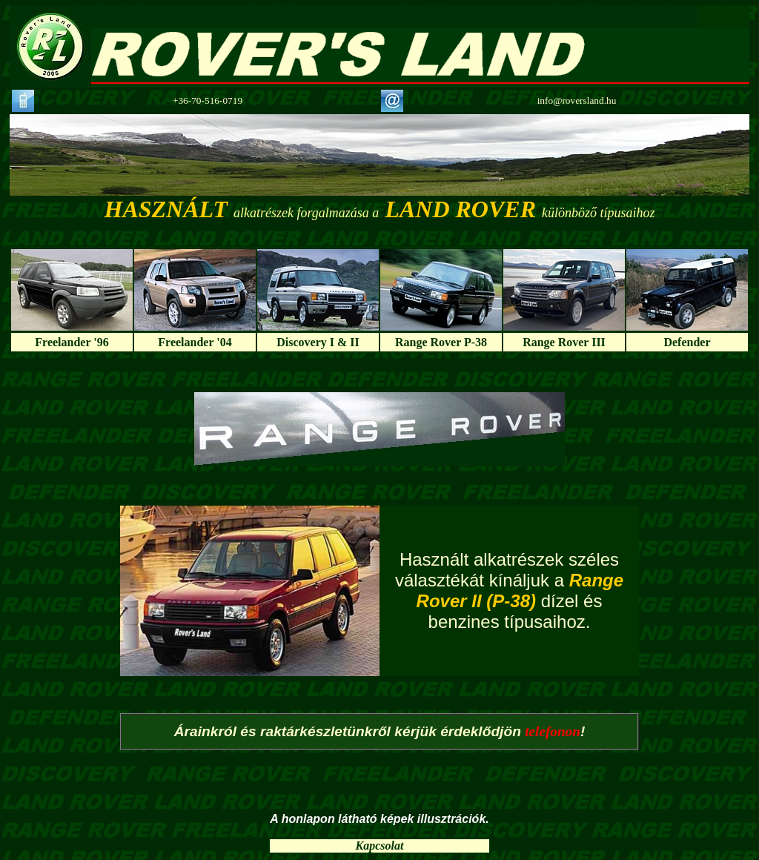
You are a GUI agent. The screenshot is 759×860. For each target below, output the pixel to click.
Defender (686, 342)
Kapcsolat (380, 845)
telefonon (552, 731)
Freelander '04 (194, 342)
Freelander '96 (71, 342)
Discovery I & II (317, 342)
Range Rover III (564, 342)
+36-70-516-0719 (207, 100)
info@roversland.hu (577, 100)
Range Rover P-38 (441, 342)
